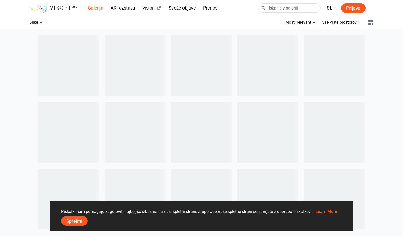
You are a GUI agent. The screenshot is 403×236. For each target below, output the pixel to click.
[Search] (289, 8)
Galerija (95, 8)
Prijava (353, 8)
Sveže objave (182, 8)
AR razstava (123, 8)
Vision (151, 8)
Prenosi (210, 8)
